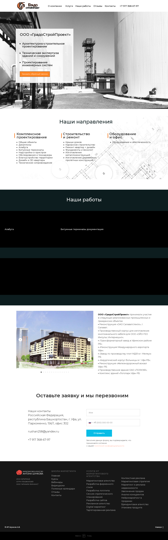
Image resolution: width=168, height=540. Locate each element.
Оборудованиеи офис (122, 135)
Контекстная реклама (133, 478)
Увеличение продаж (132, 491)
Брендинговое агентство (135, 504)
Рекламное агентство (98, 503)
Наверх (159, 527)
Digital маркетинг (96, 507)
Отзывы (97, 6)
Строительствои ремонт (76, 135)
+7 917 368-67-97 (129, 6)
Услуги (69, 6)
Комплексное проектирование (32, 135)
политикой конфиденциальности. (109, 446)
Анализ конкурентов (132, 494)
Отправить (99, 433)
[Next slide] (89, 339)
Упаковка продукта (131, 507)
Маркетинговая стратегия (135, 481)
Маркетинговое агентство (100, 480)
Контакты (110, 6)
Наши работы (83, 6)
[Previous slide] (20, 339)
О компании (55, 6)
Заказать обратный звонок (35, 74)
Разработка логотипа (98, 490)
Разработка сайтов (96, 500)
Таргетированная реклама (101, 510)
